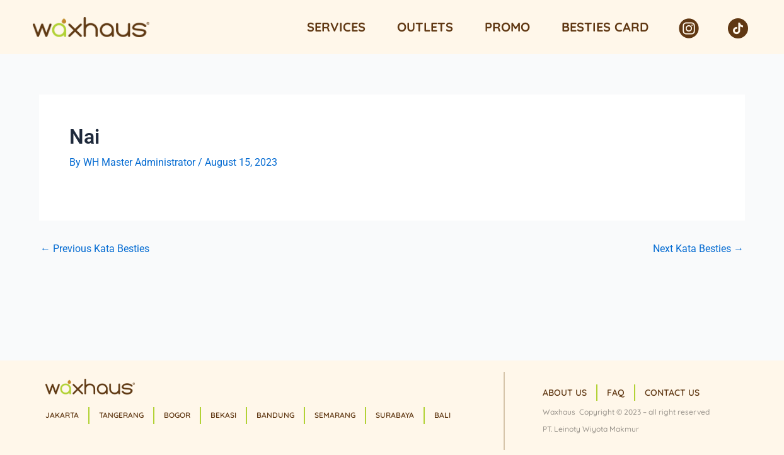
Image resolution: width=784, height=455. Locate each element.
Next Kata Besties (698, 249)
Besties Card (605, 27)
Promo (507, 27)
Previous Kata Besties (94, 249)
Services (336, 27)
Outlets (425, 27)
